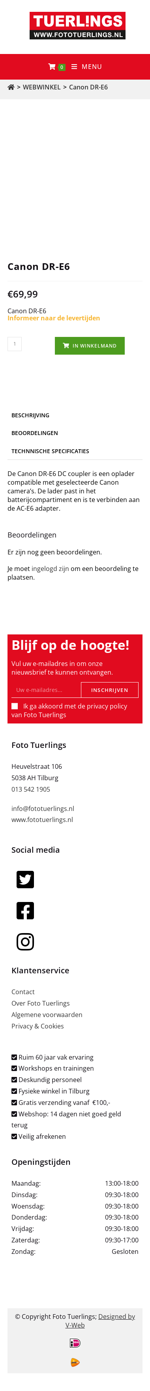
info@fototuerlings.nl (42, 808)
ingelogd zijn (50, 568)
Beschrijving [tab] (30, 415)
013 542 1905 (30, 789)
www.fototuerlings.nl (42, 819)
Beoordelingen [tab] (34, 433)
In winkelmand (95, 345)
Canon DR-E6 (88, 87)
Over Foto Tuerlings (40, 1003)
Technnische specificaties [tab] (50, 451)
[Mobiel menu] (87, 67)
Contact (23, 991)
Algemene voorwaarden (46, 1014)
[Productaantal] (15, 344)
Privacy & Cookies (37, 1026)
